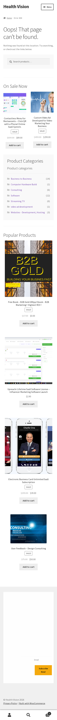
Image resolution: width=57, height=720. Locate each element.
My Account (9, 715)
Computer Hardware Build (24, 184)
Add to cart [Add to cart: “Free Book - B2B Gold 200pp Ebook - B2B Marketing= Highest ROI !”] (28, 323)
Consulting (16, 189)
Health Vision (16, 6)
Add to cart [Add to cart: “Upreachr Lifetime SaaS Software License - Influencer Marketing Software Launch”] (28, 403)
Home (9, 18)
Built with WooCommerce (32, 703)
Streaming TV (18, 201)
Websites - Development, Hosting (28, 212)
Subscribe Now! (43, 670)
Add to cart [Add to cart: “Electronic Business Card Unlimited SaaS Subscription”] (28, 500)
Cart (44, 713)
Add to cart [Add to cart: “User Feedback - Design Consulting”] (28, 566)
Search (28, 715)
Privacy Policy (10, 703)
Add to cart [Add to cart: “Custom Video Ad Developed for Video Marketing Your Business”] (42, 144)
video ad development (22, 206)
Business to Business (21, 178)
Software (15, 195)
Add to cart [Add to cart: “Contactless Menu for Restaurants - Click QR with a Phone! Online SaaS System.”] (15, 145)
